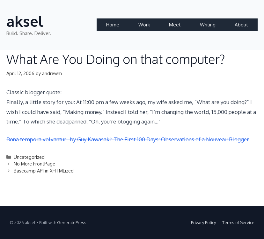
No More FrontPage (34, 163)
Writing (208, 25)
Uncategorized (29, 157)
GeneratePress (71, 222)
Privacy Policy (203, 222)
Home (112, 25)
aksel (24, 21)
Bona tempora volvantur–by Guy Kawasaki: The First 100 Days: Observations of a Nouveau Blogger (127, 139)
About (241, 25)
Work (144, 25)
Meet (175, 25)
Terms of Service (238, 222)
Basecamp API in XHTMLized (44, 170)
